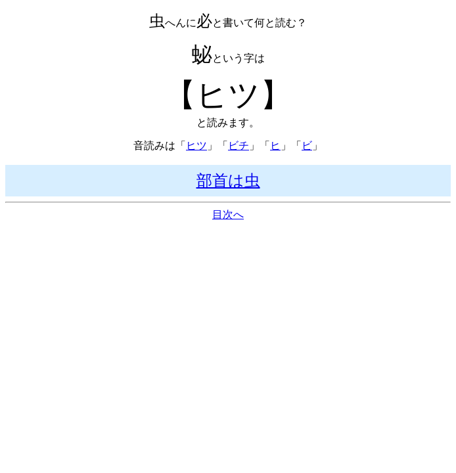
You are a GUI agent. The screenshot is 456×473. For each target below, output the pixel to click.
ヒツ (196, 145)
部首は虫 (228, 180)
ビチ (238, 145)
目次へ (228, 214)
